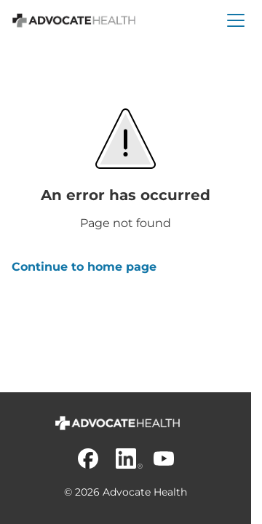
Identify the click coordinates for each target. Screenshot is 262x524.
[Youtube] (164, 458)
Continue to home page (84, 267)
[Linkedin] (126, 458)
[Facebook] (88, 458)
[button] (236, 20)
